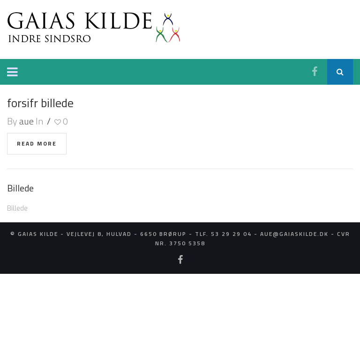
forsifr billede (40, 102)
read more (37, 143)
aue (26, 120)
